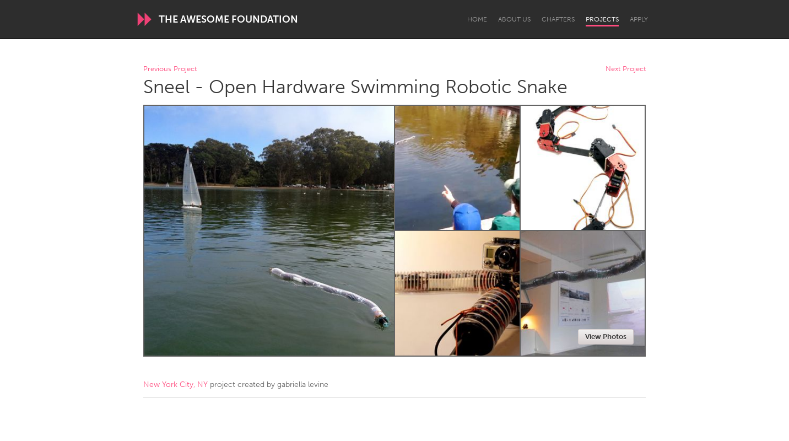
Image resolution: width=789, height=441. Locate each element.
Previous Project (170, 69)
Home (477, 19)
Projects (602, 19)
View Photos (605, 336)
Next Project (626, 69)
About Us (514, 19)
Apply (639, 19)
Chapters (558, 19)
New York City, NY (175, 384)
